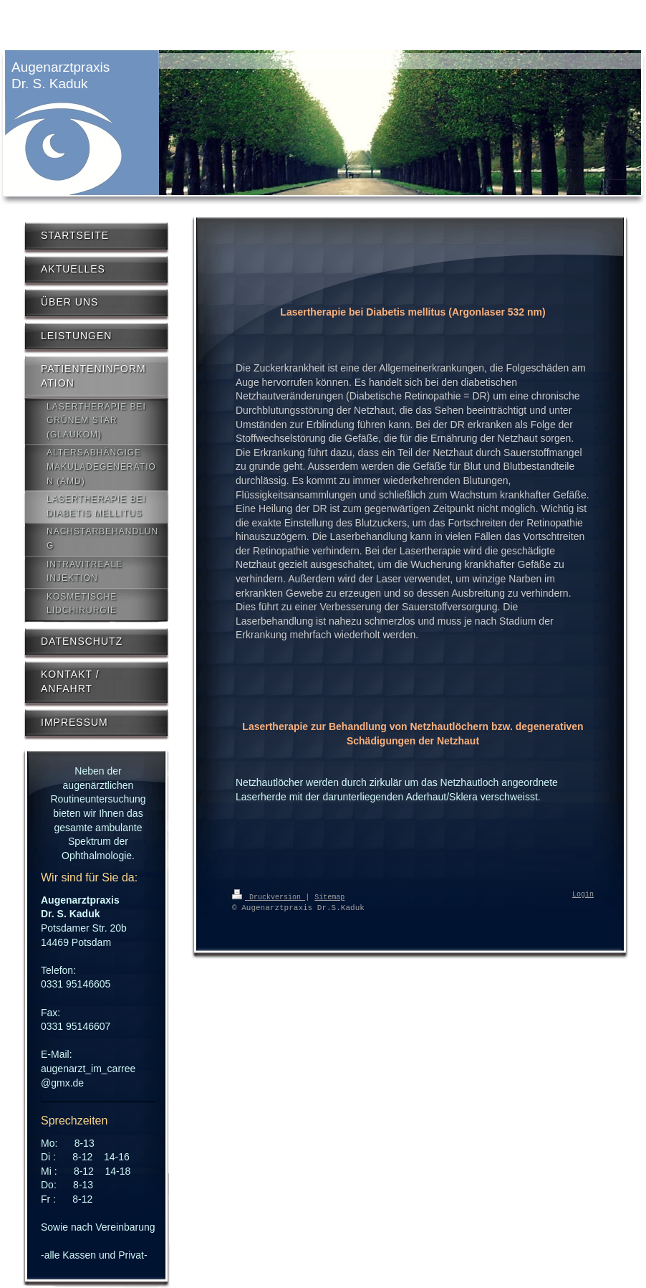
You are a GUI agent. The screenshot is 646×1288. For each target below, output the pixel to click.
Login (583, 895)
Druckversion (268, 896)
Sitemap (329, 896)
